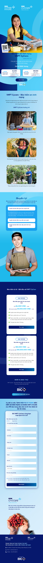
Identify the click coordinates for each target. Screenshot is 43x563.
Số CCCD (9, 435)
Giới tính (9, 430)
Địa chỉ (8, 460)
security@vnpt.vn (14, 549)
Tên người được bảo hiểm (12, 423)
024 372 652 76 (14, 551)
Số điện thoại (10, 448)
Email (8, 454)
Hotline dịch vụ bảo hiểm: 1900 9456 (21, 394)
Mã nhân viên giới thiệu (11, 472)
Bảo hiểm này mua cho (12, 419)
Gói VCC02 (21, 339)
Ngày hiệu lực (9, 466)
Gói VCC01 (21, 298)
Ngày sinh (9, 442)
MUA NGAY (21, 80)
